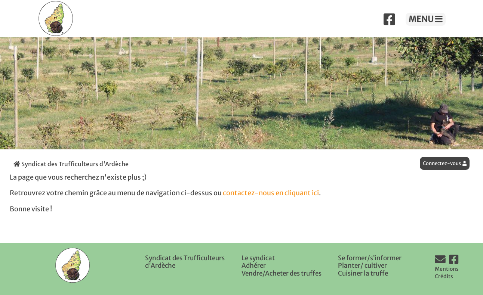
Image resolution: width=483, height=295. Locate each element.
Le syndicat (258, 258)
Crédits (444, 276)
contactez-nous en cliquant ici (271, 193)
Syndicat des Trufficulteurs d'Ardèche (71, 164)
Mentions (447, 269)
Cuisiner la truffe (363, 273)
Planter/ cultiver (362, 265)
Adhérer (254, 265)
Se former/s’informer (370, 258)
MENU (426, 19)
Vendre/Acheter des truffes (282, 273)
